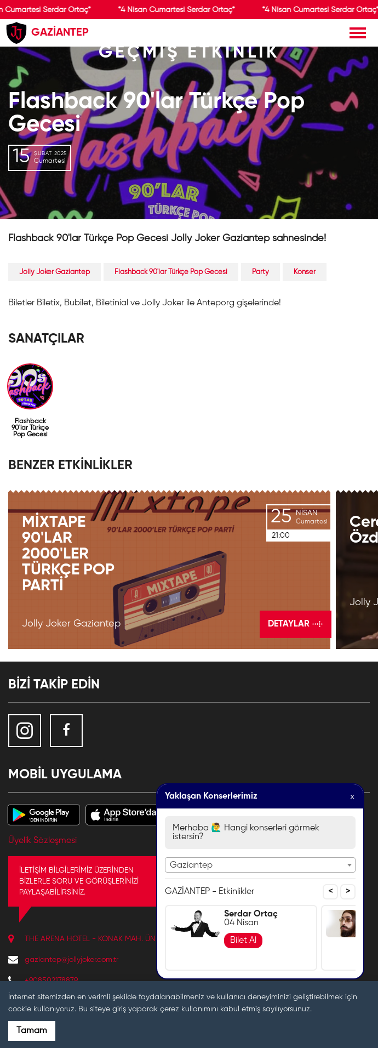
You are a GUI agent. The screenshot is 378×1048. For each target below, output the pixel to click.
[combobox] (260, 865)
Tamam (31, 1031)
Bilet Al (243, 940)
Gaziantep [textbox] (191, 865)
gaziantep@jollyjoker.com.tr (71, 960)
